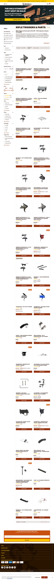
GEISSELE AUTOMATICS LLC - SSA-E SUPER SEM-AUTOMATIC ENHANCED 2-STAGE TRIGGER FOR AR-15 (41, 70)
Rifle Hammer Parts (22, 36)
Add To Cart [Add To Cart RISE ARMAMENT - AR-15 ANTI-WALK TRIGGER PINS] (41, 138)
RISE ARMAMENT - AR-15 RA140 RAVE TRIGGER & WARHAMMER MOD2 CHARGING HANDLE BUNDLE (23, 489)
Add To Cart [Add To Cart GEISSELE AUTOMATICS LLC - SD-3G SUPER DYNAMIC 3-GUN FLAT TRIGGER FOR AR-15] (24, 259)
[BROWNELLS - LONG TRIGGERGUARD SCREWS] (42, 271)
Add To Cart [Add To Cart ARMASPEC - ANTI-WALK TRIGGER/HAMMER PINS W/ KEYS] (24, 407)
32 (34, 47)
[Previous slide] (2, 15)
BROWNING (45, 33)
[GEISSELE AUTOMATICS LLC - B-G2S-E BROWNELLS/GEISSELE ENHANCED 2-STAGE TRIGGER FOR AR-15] (24, 90)
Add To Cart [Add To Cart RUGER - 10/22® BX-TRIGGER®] (41, 108)
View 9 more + (6, 132)
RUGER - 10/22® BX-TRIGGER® (41, 99)
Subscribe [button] (27, 548)
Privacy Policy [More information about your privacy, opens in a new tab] (9, 578)
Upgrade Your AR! (17, 19)
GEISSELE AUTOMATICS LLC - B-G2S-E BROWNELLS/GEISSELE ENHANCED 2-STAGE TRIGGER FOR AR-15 (24, 101)
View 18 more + (7, 110)
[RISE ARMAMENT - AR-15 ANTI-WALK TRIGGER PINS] (42, 120)
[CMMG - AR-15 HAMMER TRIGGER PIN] (42, 477)
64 (36, 47)
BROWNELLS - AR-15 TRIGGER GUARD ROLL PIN (23, 160)
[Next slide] (52, 15)
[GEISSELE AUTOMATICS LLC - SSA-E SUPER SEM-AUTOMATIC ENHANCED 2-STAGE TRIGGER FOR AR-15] (42, 59)
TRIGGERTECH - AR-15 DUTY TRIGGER (23, 312)
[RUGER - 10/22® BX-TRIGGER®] (42, 90)
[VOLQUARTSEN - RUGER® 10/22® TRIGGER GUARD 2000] (24, 419)
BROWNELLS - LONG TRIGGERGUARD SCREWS (40, 281)
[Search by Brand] (8, 74)
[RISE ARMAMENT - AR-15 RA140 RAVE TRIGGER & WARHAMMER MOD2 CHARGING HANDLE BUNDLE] (24, 477)
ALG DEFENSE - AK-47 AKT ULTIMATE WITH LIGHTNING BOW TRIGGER (42, 370)
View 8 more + (6, 121)
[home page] (27, 4)
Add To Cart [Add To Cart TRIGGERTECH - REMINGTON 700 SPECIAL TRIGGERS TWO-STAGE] (41, 436)
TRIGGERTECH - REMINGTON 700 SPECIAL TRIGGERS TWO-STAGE (42, 429)
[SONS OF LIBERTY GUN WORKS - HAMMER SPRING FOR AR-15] (24, 448)
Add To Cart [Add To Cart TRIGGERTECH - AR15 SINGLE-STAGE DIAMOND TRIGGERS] (41, 319)
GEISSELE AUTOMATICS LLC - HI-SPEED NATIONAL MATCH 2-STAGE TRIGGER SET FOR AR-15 (24, 222)
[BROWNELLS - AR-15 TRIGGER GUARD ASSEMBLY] (24, 508)
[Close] (52, 577)
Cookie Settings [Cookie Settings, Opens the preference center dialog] (37, 577)
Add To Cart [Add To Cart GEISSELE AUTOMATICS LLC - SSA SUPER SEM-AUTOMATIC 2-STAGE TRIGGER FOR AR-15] (24, 138)
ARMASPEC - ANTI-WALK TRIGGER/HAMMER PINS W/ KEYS (22, 400)
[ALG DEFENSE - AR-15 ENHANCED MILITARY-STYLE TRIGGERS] (42, 389)
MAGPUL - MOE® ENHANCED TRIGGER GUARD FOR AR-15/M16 (24, 341)
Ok (44, 577)
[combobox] (6, 69)
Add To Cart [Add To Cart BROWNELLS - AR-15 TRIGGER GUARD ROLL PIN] (24, 169)
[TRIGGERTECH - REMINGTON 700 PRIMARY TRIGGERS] (24, 359)
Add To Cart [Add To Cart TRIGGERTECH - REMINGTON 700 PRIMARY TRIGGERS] (24, 377)
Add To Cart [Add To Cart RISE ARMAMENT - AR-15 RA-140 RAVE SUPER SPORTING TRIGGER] (41, 200)
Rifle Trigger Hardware (31, 36)
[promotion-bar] (27, 1)
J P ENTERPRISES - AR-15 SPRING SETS (40, 519)
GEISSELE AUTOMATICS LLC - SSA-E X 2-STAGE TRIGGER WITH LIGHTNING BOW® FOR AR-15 (24, 69)
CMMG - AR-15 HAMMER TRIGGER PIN (42, 488)
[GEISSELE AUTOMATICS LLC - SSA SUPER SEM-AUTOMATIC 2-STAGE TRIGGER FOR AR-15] (24, 120)
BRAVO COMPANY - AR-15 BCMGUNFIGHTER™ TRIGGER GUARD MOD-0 (41, 458)
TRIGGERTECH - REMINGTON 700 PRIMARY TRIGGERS (24, 370)
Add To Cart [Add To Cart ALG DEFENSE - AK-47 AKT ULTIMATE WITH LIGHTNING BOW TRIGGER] (41, 377)
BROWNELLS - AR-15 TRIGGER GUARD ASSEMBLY (23, 519)
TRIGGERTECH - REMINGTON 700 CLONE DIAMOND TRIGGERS (42, 252)
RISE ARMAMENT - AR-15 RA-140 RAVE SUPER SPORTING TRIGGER (42, 191)
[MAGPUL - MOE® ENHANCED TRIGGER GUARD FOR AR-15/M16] (24, 331)
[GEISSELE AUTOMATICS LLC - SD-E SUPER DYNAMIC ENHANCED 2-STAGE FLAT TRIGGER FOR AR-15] (42, 150)
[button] (4, 4)
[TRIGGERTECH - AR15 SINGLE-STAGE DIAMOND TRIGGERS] (42, 302)
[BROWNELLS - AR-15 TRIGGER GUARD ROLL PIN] (24, 150)
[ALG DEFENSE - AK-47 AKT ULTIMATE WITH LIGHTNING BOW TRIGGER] (42, 359)
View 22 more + (7, 145)
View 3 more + (6, 99)
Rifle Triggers (41, 35)
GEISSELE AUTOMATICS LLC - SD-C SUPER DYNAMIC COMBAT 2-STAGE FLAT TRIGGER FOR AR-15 (24, 192)
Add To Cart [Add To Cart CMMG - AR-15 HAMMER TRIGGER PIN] (41, 496)
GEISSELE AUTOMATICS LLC (21, 35)
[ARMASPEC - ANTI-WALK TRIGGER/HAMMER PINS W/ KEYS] (24, 389)
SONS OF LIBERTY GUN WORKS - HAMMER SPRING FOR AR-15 (23, 458)
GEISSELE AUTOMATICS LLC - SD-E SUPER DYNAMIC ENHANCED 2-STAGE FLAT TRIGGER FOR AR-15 (41, 161)
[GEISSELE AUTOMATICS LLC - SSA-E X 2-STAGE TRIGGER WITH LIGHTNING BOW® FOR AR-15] (24, 59)
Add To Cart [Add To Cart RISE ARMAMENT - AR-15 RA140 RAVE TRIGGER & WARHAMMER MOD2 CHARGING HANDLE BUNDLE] (24, 496)
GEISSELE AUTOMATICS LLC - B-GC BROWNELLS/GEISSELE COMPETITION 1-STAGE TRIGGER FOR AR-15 (24, 282)
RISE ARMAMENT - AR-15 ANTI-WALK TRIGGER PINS (41, 131)
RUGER (33, 35)
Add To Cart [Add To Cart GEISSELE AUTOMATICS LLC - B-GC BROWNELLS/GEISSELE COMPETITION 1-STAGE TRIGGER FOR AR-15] (24, 290)
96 (38, 47)
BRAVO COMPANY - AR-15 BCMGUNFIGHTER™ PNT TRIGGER (42, 341)
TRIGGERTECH (29, 35)
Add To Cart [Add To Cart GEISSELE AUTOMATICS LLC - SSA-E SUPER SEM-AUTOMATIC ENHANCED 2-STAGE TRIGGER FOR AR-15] (41, 78)
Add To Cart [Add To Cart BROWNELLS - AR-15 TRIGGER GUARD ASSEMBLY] (24, 525)
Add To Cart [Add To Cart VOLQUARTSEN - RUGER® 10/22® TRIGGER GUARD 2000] (24, 436)
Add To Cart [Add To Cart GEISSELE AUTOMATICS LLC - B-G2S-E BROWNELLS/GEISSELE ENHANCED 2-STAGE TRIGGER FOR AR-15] (24, 108)
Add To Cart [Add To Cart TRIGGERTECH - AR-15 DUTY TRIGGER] (24, 319)
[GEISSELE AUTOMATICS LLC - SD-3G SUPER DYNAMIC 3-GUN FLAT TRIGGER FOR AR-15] (24, 241)
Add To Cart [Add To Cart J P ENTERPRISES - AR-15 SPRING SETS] (41, 525)
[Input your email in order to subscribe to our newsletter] (27, 544)
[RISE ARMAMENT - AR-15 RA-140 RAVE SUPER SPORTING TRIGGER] (42, 181)
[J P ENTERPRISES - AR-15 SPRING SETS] (42, 508)
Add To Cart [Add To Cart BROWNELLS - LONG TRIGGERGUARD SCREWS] (41, 290)
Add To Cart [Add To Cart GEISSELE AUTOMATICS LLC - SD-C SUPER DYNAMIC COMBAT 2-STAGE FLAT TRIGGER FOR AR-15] (24, 200)
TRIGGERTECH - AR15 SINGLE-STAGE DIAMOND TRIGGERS (41, 312)
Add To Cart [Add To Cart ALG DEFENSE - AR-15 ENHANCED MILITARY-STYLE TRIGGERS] (41, 407)
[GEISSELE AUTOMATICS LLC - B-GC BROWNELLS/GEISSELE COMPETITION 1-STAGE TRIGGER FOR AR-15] (24, 271)
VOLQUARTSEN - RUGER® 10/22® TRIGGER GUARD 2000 (23, 429)
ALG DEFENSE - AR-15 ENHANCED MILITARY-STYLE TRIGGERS (42, 400)
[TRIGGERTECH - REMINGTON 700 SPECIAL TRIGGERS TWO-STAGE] (42, 419)
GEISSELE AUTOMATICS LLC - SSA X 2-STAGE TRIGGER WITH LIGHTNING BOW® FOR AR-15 (41, 222)
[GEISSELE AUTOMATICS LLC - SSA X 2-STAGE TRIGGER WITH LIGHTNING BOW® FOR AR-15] (42, 212)
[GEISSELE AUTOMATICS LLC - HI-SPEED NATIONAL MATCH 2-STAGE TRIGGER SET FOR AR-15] (24, 212)
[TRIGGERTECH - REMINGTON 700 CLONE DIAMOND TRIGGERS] (42, 241)
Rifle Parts (46, 37)
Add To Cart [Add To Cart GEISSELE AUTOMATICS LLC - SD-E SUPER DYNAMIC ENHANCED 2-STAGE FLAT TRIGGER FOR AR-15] (41, 169)
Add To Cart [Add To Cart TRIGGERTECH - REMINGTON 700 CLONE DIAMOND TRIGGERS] (41, 259)
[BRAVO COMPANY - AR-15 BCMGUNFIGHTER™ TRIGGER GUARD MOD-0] (42, 448)
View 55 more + (7, 84)
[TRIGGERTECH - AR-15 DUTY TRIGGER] (24, 302)
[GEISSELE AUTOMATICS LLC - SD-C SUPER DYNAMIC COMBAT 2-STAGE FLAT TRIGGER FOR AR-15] (24, 181)
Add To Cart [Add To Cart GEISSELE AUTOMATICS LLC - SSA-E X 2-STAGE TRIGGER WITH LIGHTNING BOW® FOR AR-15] (24, 78)
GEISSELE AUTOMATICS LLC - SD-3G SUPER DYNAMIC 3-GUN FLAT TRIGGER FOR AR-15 (23, 252)
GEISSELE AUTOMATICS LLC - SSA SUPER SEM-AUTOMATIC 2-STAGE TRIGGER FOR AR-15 (24, 131)
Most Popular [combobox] (46, 43)
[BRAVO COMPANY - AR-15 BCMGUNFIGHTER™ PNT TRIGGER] (42, 331)
